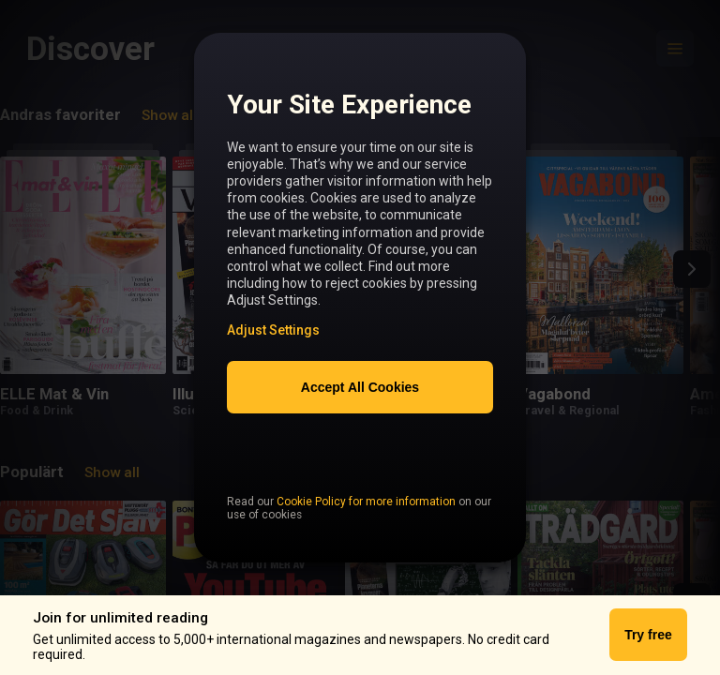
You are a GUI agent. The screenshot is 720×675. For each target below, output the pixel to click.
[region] (360, 309)
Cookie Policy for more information (366, 541)
